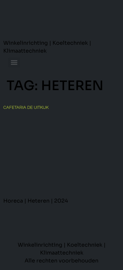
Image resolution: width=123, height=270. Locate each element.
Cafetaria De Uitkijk (26, 107)
